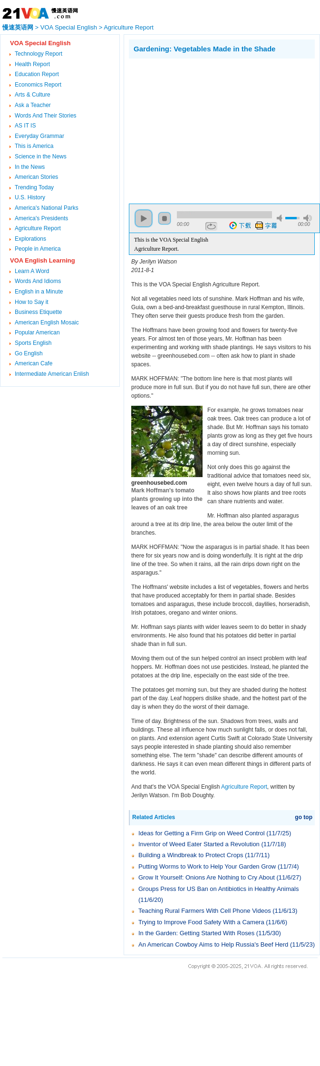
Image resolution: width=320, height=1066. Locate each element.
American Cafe (33, 363)
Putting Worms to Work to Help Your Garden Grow (207, 866)
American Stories (36, 177)
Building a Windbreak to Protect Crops (190, 855)
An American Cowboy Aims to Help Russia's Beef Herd (213, 944)
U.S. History (30, 197)
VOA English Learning (42, 260)
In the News (30, 167)
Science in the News (41, 156)
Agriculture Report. (156, 248)
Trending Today (34, 187)
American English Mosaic (47, 322)
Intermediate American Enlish (52, 374)
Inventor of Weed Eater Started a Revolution (199, 844)
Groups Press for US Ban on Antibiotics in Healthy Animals (218, 888)
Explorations (30, 238)
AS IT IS (25, 125)
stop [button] (164, 218)
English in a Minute (39, 291)
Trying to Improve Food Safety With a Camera (201, 922)
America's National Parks (46, 208)
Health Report (32, 64)
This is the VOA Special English (171, 239)
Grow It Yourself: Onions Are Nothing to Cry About (206, 877)
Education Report (37, 74)
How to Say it (31, 302)
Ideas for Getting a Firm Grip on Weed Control (201, 833)
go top (303, 817)
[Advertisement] (209, 129)
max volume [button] (307, 218)
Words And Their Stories (46, 115)
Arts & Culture (32, 94)
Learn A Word (32, 271)
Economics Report (38, 84)
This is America (34, 146)
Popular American (37, 332)
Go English (29, 353)
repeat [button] (211, 226)
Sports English (33, 343)
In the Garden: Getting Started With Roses (196, 933)
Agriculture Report (129, 27)
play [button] (143, 218)
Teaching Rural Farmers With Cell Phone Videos (204, 910)
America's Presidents (41, 218)
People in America (38, 248)
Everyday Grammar (39, 136)
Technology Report (38, 53)
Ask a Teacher (33, 105)
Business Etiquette (38, 312)
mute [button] (281, 218)
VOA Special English (68, 27)
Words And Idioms (38, 281)
